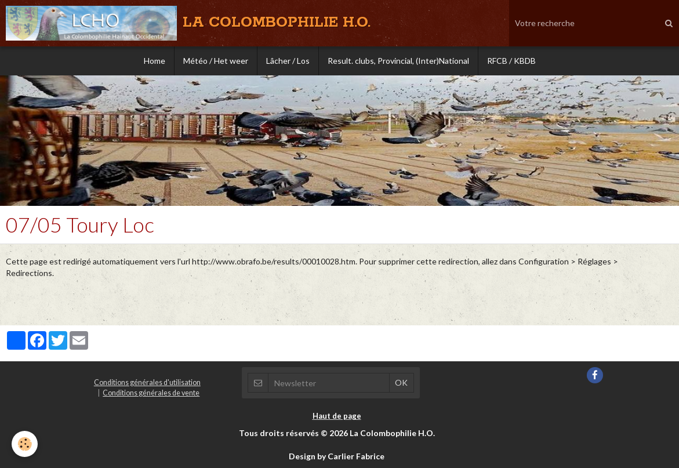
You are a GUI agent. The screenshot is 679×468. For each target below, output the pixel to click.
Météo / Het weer (215, 61)
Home (154, 61)
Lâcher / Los (288, 61)
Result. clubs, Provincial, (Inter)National (398, 61)
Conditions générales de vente (151, 393)
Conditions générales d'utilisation (147, 382)
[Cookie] (25, 444)
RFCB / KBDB (511, 61)
